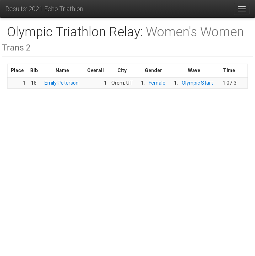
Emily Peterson (61, 83)
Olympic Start (197, 83)
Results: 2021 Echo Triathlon (44, 9)
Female (157, 83)
